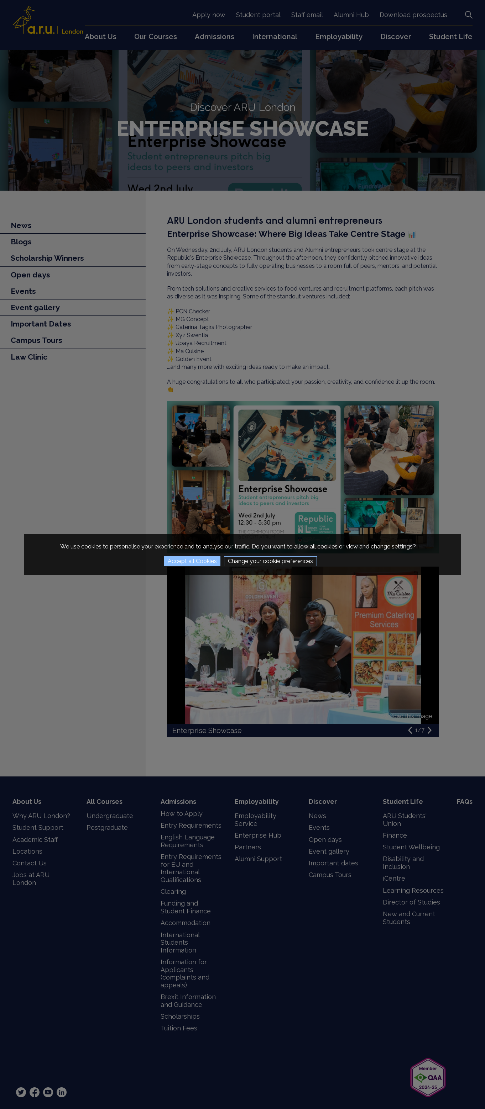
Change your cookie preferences (270, 561)
